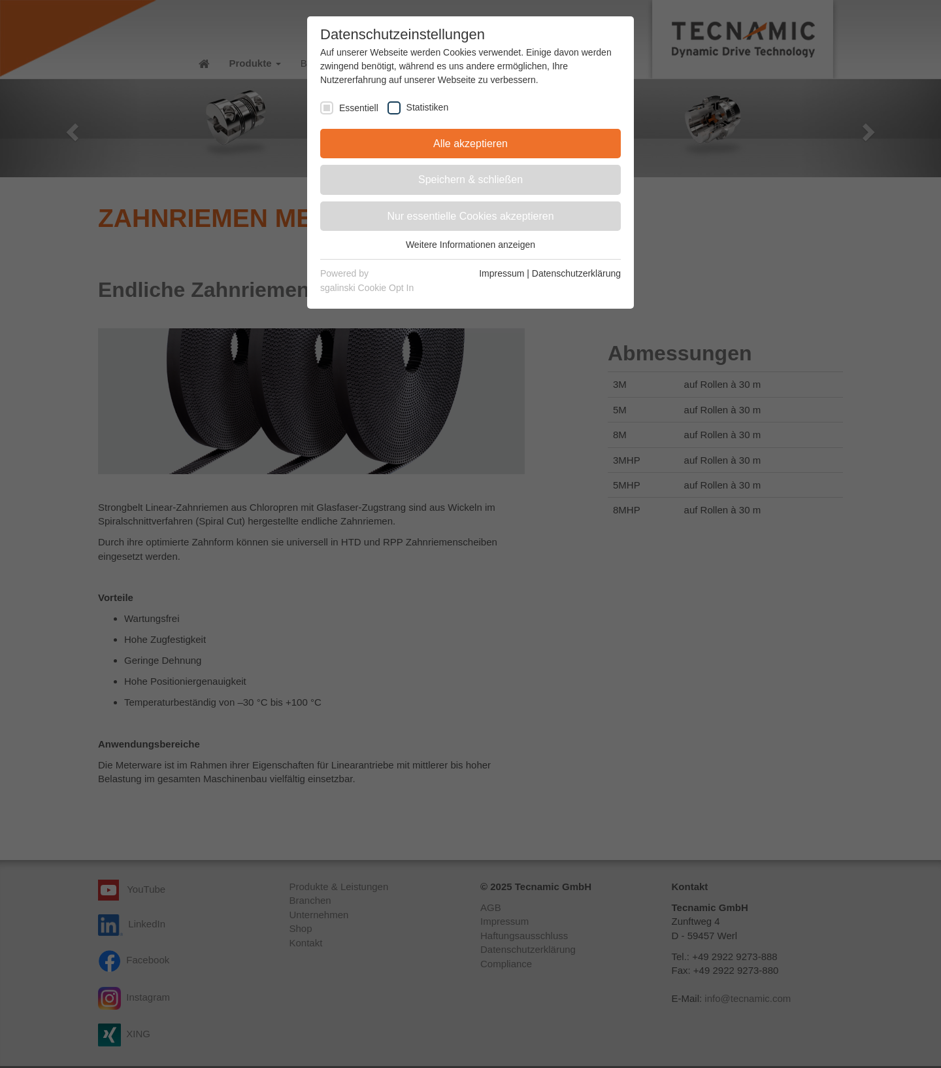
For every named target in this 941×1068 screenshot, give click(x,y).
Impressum (501, 273)
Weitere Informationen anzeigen (470, 244)
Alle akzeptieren (470, 143)
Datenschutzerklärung (576, 273)
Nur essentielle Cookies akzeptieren (470, 216)
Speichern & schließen (470, 179)
